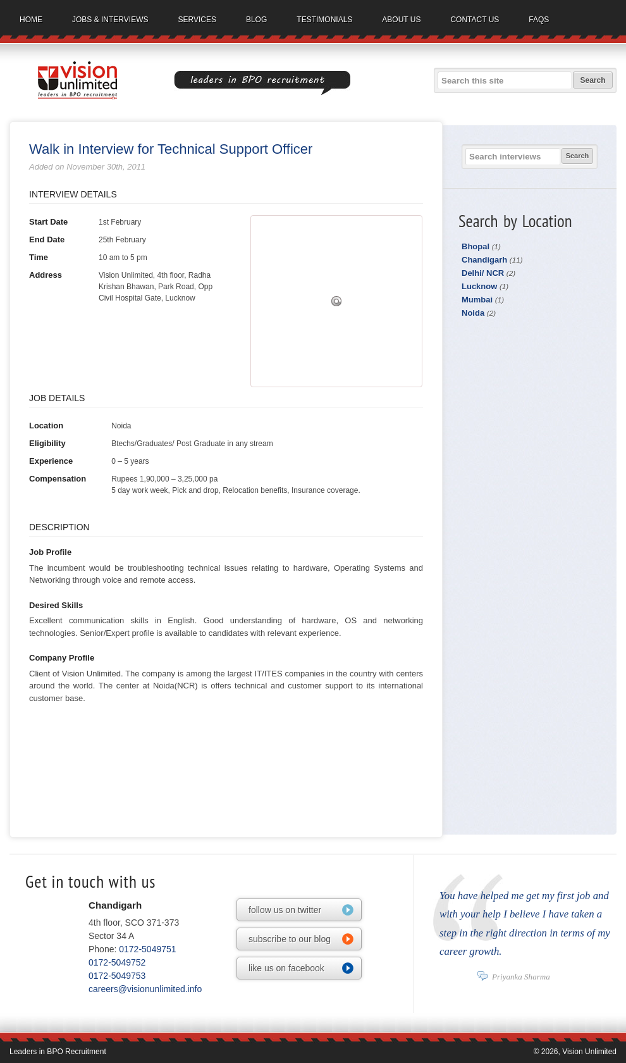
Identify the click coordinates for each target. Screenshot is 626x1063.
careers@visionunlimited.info (145, 989)
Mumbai (483, 299)
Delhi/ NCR (488, 273)
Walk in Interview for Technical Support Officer (170, 149)
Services (197, 19)
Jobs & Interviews (110, 19)
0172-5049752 (117, 962)
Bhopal (481, 246)
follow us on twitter (285, 910)
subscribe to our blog (290, 939)
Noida (479, 313)
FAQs (539, 19)
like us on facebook (286, 968)
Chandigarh (492, 259)
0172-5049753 (117, 976)
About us (401, 19)
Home (31, 19)
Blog (256, 19)
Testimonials (324, 19)
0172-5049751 (147, 949)
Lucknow (485, 286)
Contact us (474, 19)
